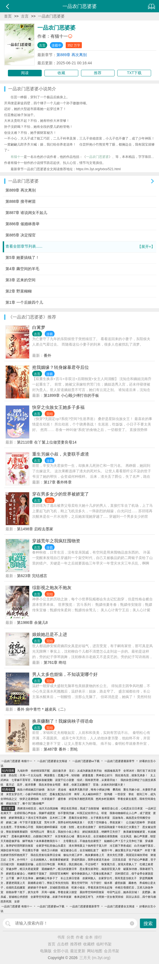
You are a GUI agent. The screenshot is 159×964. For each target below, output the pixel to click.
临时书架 (104, 944)
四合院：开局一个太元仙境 (25, 775)
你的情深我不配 (40, 770)
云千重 (10, 878)
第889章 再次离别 (71, 55)
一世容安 (120, 794)
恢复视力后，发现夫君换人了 (119, 864)
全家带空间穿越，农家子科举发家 (51, 896)
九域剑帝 (22, 770)
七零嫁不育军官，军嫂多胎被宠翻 (31, 779)
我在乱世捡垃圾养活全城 (46, 854)
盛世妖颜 (120, 882)
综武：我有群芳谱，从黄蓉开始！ (97, 779)
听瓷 (104, 813)
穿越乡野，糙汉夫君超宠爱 (22, 868)
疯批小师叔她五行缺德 (30, 789)
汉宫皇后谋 (119, 859)
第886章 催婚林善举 (22, 224)
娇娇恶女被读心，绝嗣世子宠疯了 (26, 873)
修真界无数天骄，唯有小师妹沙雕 (89, 789)
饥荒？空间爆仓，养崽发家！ (105, 822)
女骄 (17, 901)
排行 (98, 937)
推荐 (97, 73)
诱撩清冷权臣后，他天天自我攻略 (37, 808)
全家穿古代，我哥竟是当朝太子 (117, 878)
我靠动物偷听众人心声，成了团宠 (130, 813)
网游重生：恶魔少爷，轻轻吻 (62, 775)
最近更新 (77, 951)
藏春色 (132, 882)
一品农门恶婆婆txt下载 (86, 761)
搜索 (148, 923)
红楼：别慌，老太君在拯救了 (78, 827)
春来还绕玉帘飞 (83, 896)
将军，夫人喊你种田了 (87, 794)
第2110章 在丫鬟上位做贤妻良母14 (47, 442)
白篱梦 (38, 327)
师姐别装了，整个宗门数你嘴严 (25, 803)
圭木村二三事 (58, 817)
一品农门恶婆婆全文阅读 (52, 761)
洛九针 (51, 789)
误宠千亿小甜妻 (64, 779)
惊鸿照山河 (37, 831)
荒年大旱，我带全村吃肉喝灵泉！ (64, 822)
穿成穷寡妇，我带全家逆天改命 (90, 859)
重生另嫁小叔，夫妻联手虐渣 (60, 454)
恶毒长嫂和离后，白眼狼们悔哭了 (31, 836)
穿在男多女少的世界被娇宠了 (60, 494)
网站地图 (94, 951)
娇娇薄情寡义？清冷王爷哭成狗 (28, 817)
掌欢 (131, 794)
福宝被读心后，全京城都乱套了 (80, 850)
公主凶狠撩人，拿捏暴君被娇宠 (50, 859)
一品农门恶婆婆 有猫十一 (16, 761)
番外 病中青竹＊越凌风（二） (42, 709)
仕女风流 (126, 836)
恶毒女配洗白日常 (60, 794)
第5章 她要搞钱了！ (22, 257)
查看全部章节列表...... (80, 246)
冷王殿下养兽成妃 (120, 845)
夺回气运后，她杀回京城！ (123, 892)
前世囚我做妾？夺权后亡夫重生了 (119, 827)
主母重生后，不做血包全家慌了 (82, 841)
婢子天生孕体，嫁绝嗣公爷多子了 (37, 878)
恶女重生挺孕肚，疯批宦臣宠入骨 (100, 868)
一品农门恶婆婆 (51, 16)
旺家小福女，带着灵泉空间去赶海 (91, 887)
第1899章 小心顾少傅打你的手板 (71, 395)
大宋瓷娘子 (48, 798)
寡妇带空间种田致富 (92, 892)
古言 (25, 16)
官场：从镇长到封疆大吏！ (109, 784)
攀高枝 (117, 789)
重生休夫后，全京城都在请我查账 (97, 836)
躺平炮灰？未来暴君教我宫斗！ (41, 841)
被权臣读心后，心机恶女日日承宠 (122, 808)
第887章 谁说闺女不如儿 (26, 212)
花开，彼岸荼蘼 (26, 784)
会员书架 (111, 951)
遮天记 (10, 784)
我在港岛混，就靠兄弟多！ (131, 775)
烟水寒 (108, 882)
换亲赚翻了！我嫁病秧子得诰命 (62, 721)
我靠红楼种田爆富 (47, 827)
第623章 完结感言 (32, 576)
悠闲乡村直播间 (105, 798)
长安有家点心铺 (64, 836)
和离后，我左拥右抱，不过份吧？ (78, 864)
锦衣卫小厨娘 (49, 850)
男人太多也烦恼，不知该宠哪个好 (65, 674)
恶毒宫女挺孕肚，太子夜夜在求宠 (89, 817)
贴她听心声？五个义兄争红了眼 (123, 841)
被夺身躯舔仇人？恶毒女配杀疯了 (91, 873)
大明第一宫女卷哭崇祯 (109, 896)
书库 (61, 937)
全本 (89, 937)
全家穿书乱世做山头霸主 (51, 845)
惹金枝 (62, 789)
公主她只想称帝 (135, 822)
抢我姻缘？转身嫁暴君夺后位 (60, 367)
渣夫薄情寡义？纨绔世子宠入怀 (88, 845)
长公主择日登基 (70, 878)
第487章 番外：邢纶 (61, 749)
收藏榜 (89, 944)
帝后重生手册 (30, 850)
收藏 (61, 73)
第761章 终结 (55, 662)
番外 (47, 355)
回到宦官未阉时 (59, 873)
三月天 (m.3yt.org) (94, 958)
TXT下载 (134, 73)
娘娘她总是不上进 (49, 634)
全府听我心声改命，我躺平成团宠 (34, 813)
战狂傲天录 (59, 770)
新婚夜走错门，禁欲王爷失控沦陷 (48, 882)
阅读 (25, 73)
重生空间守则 (79, 882)
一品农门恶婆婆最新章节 (119, 761)
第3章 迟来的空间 (20, 280)
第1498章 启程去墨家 (35, 529)
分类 (70, 937)
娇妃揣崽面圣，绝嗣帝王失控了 (101, 831)
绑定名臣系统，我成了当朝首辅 (80, 808)
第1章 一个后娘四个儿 (24, 302)
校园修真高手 (112, 770)
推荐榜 (76, 944)
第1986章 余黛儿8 (32, 622)
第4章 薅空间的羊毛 (22, 269)
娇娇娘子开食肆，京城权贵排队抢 (48, 887)
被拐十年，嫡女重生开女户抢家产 (121, 850)
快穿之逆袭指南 (29, 798)
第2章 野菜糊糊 (18, 291)
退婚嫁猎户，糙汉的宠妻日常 (59, 868)
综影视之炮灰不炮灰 (51, 587)
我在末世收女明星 (50, 784)
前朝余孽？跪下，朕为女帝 (22, 892)
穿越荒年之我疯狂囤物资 (56, 541)
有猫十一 (59, 36)
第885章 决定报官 (20, 235)
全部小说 (60, 951)
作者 (79, 937)
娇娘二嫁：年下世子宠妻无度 (23, 822)
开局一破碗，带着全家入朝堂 (59, 892)
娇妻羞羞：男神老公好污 (97, 775)
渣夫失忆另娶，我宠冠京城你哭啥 (127, 854)
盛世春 (62, 798)
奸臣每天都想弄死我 (81, 798)
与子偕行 (96, 882)
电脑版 (46, 951)
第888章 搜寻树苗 (20, 201)
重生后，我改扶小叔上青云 (63, 831)
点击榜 (62, 944)
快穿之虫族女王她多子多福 (58, 407)
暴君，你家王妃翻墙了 (77, 784)
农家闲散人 (89, 878)
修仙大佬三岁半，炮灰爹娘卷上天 (83, 854)
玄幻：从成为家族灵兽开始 (85, 770)
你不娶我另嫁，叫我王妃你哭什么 (78, 813)
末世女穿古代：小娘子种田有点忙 (26, 794)
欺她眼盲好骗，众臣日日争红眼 (36, 864)
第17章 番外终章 (58, 482)
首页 (8, 16)
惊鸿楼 (108, 794)
